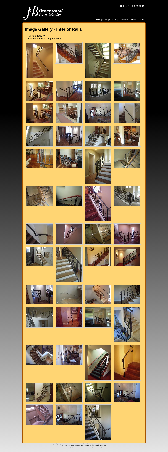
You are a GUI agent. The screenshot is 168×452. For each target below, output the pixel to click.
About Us (113, 19)
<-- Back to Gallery (35, 36)
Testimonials (123, 19)
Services (132, 19)
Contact (141, 19)
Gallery (105, 19)
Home (98, 19)
